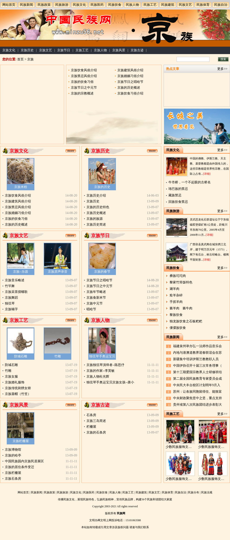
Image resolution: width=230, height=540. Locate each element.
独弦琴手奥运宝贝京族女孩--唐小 (110, 382)
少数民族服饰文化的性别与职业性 (190, 447)
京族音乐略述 (14, 280)
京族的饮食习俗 (82, 82)
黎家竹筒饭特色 (181, 282)
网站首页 (8, 4)
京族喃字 (11, 309)
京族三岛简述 (96, 421)
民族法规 (206, 492)
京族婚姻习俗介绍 (130, 76)
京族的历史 (102, 187)
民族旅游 (61, 4)
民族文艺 (185, 4)
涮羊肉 (174, 289)
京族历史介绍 (96, 195)
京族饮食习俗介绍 (130, 93)
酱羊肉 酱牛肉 (181, 308)
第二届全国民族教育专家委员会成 (197, 378)
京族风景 (118, 50)
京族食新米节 (96, 297)
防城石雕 (20, 356)
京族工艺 (82, 50)
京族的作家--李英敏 (100, 370)
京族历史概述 (96, 213)
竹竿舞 (10, 286)
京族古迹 (137, 50)
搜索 (223, 59)
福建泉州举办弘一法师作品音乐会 (197, 346)
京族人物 (100, 50)
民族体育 (203, 4)
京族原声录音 (57, 271)
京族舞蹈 (11, 297)
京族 (30, 59)
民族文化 (79, 4)
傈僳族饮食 (178, 328)
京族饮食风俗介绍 (84, 70)
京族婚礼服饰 (14, 382)
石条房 (91, 415)
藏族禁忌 (174, 195)
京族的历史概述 (128, 87)
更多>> (222, 69)
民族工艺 (150, 4)
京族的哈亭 (13, 455)
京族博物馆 (13, 449)
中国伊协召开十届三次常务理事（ (197, 365)
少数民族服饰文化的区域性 (185, 479)
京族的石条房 (96, 432)
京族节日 (63, 50)
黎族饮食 (176, 315)
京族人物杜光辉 (97, 376)
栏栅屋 (91, 426)
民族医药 (97, 4)
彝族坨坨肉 (178, 276)
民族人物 (132, 4)
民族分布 (193, 492)
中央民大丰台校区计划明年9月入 (196, 385)
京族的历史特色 (97, 207)
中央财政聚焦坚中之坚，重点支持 (197, 398)
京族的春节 (102, 271)
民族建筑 (167, 4)
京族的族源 (94, 218)
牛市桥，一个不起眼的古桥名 (189, 182)
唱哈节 (91, 309)
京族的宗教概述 (82, 93)
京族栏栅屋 (21, 441)
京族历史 (27, 50)
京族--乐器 (20, 271)
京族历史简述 (96, 224)
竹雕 (57, 356)
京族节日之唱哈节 (130, 82)
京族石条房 (13, 478)
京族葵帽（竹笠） (18, 394)
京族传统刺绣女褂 (18, 388)
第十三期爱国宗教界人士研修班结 (197, 372)
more (70, 150)
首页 (20, 59)
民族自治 (220, 4)
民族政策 (44, 4)
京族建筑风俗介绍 (130, 70)
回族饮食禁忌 (178, 202)
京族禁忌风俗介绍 (84, 76)
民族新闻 (26, 4)
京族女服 (11, 376)
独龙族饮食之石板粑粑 (186, 321)
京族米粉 (20, 187)
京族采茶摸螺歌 (16, 292)
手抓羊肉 (176, 302)
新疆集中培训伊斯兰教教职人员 (196, 359)
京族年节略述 (96, 292)
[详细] (206, 173)
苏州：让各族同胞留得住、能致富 (197, 391)
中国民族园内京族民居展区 (24, 461)
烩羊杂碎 (176, 295)
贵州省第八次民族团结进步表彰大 (197, 404)
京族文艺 (45, 50)
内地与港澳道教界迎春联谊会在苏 (197, 352)
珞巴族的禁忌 (178, 189)
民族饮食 (114, 4)
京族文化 (8, 50)
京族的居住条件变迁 (19, 467)
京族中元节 (94, 303)
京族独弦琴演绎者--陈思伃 (105, 365)
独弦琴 (10, 303)
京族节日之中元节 (84, 87)
